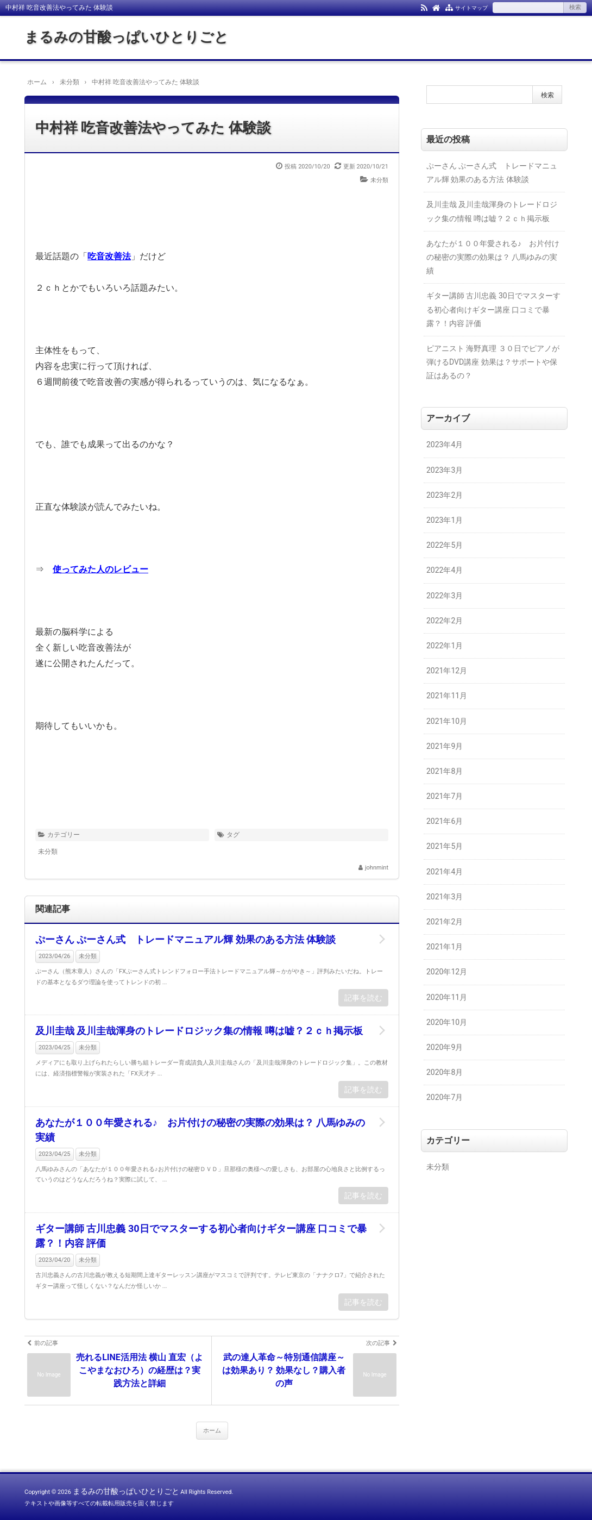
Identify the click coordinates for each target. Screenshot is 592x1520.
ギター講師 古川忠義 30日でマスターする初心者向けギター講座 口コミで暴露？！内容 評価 (201, 1236)
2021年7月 (444, 796)
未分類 (379, 180)
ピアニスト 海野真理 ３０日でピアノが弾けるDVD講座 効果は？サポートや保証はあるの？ (492, 362)
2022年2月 (444, 620)
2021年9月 (444, 746)
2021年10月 (446, 721)
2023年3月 (444, 470)
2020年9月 (444, 1047)
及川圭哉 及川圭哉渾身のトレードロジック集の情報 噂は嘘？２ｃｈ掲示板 (199, 1030)
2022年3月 (444, 595)
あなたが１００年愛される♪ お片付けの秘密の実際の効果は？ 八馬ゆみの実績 (200, 1130)
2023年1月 (444, 520)
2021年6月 (444, 821)
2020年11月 (446, 997)
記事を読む (363, 997)
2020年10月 (446, 1022)
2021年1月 (444, 946)
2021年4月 (444, 871)
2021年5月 (444, 846)
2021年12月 (446, 670)
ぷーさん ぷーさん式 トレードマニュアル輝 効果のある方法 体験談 (185, 939)
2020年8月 (444, 1072)
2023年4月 (444, 444)
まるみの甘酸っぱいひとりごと (126, 37)
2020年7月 (444, 1097)
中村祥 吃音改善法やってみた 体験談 (153, 128)
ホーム (212, 1430)
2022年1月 (444, 645)
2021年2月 (444, 921)
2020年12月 (446, 971)
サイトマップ (471, 8)
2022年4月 (444, 570)
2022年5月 (444, 545)
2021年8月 (444, 771)
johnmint (376, 867)
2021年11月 (446, 695)
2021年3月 (444, 896)
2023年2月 (444, 495)
